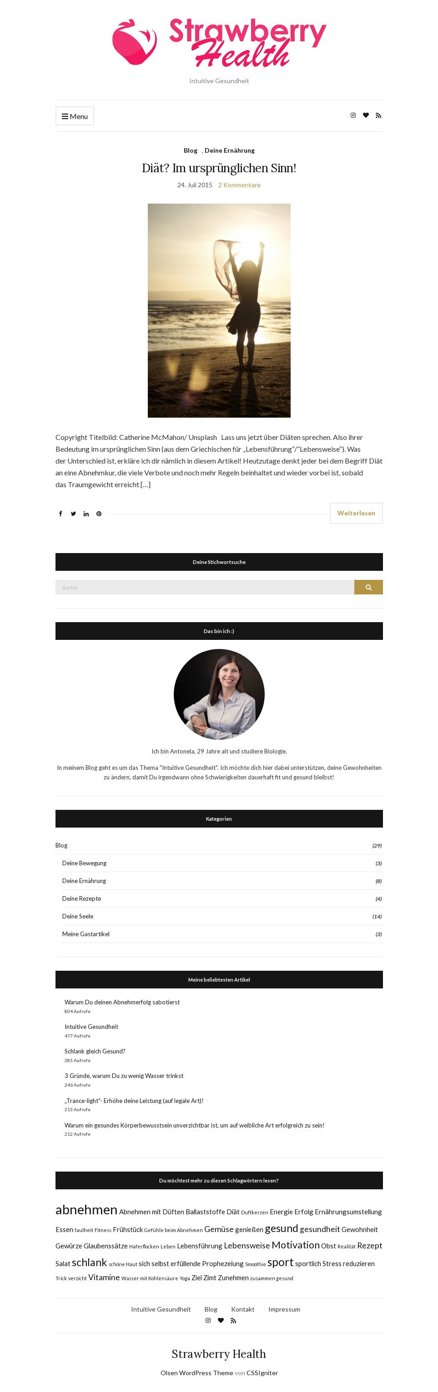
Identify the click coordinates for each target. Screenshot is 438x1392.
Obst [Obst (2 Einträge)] (328, 1246)
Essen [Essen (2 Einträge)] (64, 1229)
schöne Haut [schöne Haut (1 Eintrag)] (123, 1264)
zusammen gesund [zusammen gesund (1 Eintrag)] (271, 1278)
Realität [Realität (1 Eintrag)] (346, 1246)
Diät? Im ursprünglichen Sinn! (219, 167)
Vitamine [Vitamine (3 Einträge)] (104, 1277)
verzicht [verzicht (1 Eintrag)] (77, 1278)
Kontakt (243, 1309)
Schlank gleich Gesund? (95, 1051)
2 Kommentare (239, 185)
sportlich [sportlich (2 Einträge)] (308, 1263)
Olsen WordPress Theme (197, 1373)
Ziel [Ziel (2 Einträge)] (196, 1277)
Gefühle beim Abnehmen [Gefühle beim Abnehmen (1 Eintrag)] (173, 1230)
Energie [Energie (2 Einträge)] (281, 1211)
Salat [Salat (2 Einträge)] (62, 1263)
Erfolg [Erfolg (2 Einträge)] (303, 1211)
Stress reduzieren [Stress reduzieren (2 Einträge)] (348, 1263)
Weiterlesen (356, 513)
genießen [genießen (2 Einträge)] (249, 1229)
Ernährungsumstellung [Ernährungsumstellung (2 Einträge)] (348, 1211)
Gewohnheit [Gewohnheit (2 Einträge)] (360, 1229)
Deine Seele (77, 916)
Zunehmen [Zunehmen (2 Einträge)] (233, 1277)
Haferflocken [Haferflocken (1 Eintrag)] (144, 1246)
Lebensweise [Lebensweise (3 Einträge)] (247, 1245)
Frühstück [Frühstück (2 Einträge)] (128, 1229)
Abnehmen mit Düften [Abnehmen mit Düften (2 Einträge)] (151, 1211)
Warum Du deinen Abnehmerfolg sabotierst (122, 1002)
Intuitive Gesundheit (91, 1026)
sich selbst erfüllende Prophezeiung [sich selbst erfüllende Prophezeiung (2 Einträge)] (191, 1263)
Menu (75, 116)
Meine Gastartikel (86, 934)
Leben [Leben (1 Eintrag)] (168, 1246)
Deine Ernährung (230, 150)
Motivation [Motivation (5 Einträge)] (296, 1245)
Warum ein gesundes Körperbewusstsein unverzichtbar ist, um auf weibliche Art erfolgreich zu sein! (195, 1125)
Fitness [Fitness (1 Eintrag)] (103, 1230)
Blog (190, 150)
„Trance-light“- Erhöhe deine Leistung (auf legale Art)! (134, 1100)
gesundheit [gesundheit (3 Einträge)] (320, 1229)
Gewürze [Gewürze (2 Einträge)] (68, 1246)
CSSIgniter (262, 1373)
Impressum (284, 1309)
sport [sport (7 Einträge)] (280, 1261)
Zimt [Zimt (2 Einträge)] (209, 1277)
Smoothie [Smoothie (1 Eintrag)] (255, 1264)
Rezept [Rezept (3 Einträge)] (370, 1245)
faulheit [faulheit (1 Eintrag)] (84, 1230)
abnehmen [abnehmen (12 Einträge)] (86, 1209)
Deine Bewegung (84, 863)
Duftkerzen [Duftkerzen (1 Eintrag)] (254, 1212)
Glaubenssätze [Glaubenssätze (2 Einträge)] (106, 1246)
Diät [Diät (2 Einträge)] (233, 1211)
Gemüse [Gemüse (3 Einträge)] (219, 1229)
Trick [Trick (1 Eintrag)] (61, 1278)
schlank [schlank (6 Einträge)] (89, 1262)
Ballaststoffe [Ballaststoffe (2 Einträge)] (205, 1211)
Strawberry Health (219, 1354)
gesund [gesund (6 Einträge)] (281, 1228)
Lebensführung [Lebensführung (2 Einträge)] (199, 1246)
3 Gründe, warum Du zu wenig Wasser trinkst (124, 1075)
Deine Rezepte (81, 898)
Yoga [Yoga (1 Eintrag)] (185, 1278)
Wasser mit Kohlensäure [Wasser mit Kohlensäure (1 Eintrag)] (149, 1278)
